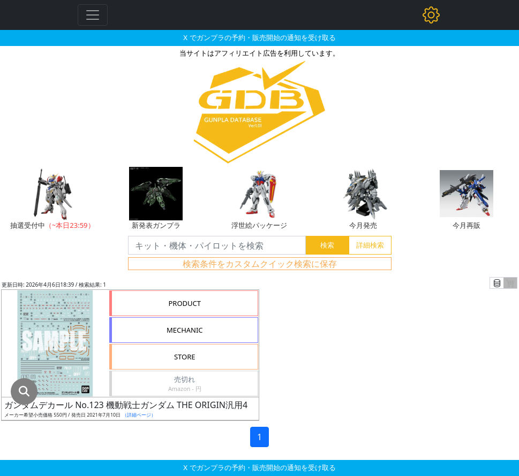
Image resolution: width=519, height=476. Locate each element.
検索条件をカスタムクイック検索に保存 (260, 264)
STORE (184, 357)
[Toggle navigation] (93, 15)
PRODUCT (184, 303)
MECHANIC (185, 330)
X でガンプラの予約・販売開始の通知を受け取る (259, 37)
